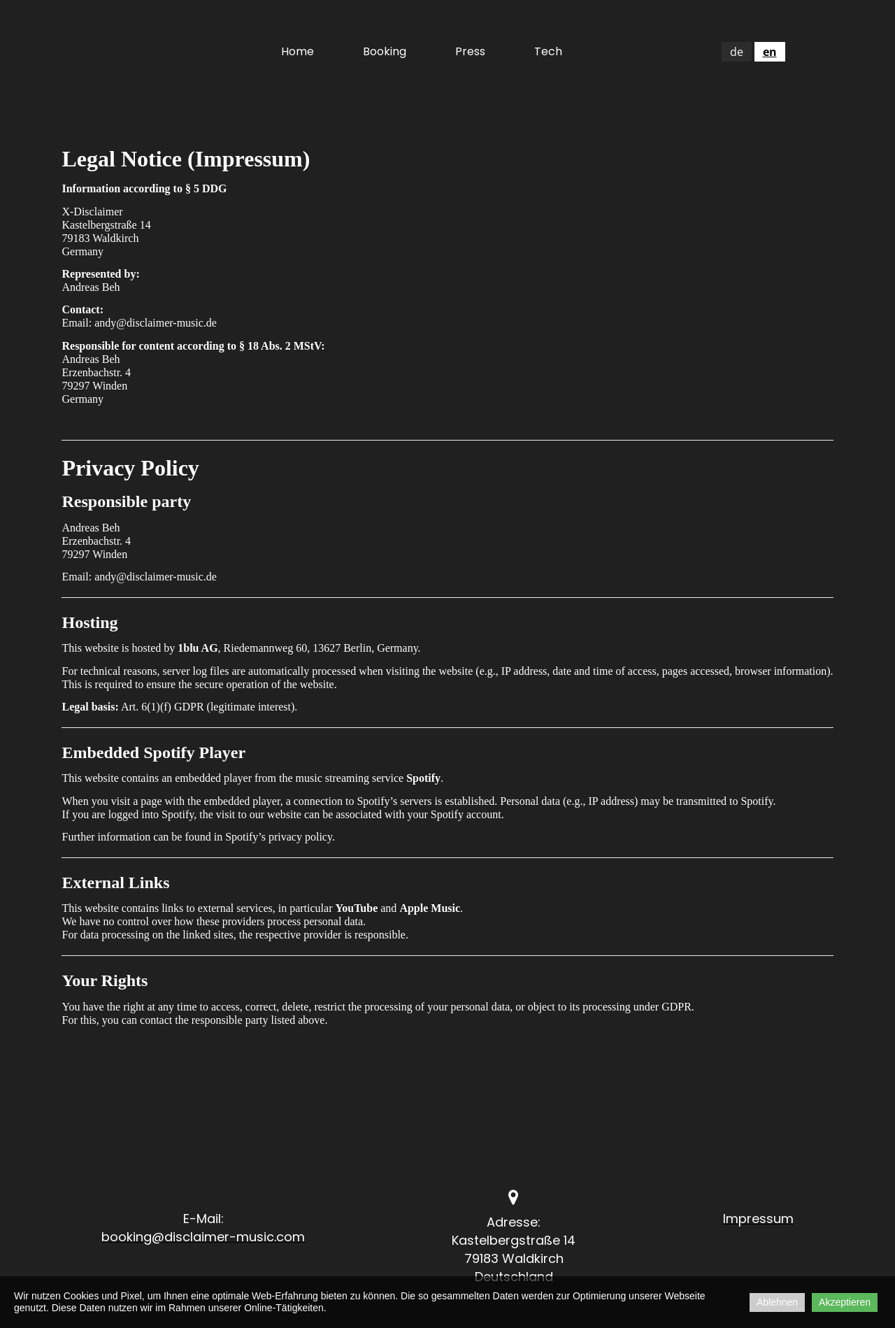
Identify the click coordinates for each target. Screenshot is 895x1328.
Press (470, 51)
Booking (384, 51)
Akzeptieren (845, 1302)
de (736, 51)
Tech (548, 51)
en (770, 51)
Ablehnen (777, 1302)
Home (297, 51)
